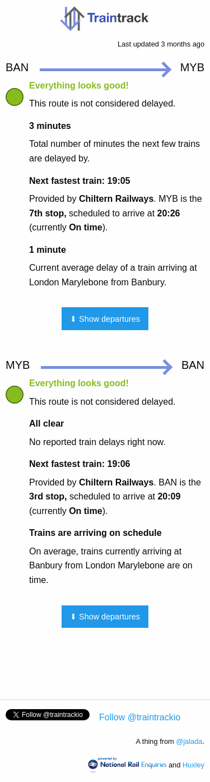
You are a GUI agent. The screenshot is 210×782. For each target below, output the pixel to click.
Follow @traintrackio (139, 717)
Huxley (193, 765)
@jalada (189, 741)
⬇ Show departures (105, 318)
